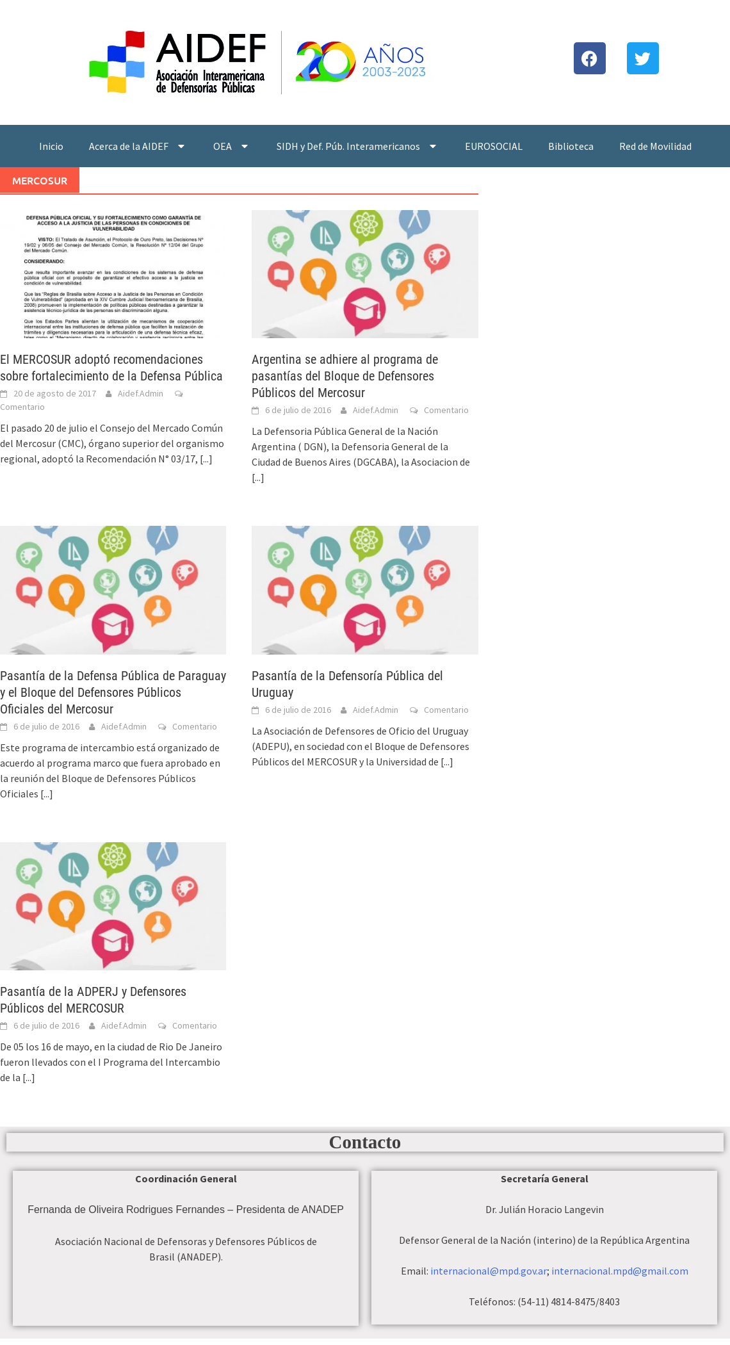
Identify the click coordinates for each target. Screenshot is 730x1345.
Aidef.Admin (140, 393)
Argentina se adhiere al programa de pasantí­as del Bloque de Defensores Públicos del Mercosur (345, 376)
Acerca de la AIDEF (138, 146)
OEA (232, 146)
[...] (206, 458)
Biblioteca (571, 146)
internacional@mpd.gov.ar (488, 1270)
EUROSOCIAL (494, 146)
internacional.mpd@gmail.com (619, 1270)
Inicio (51, 146)
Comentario (22, 406)
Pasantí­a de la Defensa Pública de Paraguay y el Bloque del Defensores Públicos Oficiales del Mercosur (113, 692)
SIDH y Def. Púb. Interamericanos (358, 146)
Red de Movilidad (655, 146)
